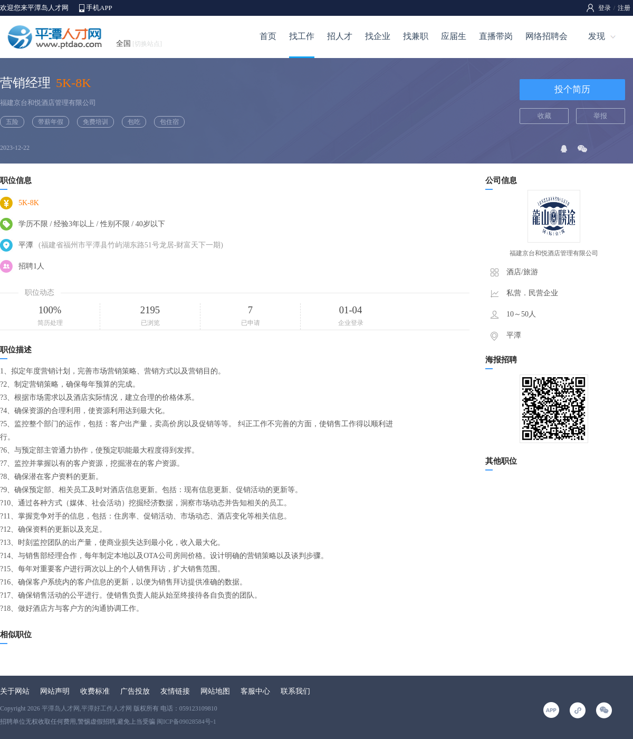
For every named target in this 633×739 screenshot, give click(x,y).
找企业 (377, 36)
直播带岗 (496, 36)
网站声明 (55, 691)
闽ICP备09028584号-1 (186, 721)
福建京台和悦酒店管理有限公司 (48, 103)
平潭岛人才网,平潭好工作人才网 (87, 708)
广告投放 (135, 691)
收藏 (544, 116)
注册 (624, 8)
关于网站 (15, 691)
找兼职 (415, 36)
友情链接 (175, 691)
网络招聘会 (546, 36)
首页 (268, 36)
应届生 (453, 36)
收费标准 (95, 691)
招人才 (339, 36)
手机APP (99, 8)
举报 (600, 116)
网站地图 (215, 691)
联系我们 (295, 691)
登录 (604, 8)
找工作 (301, 36)
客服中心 (255, 691)
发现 (596, 36)
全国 (139, 43)
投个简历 (572, 89)
